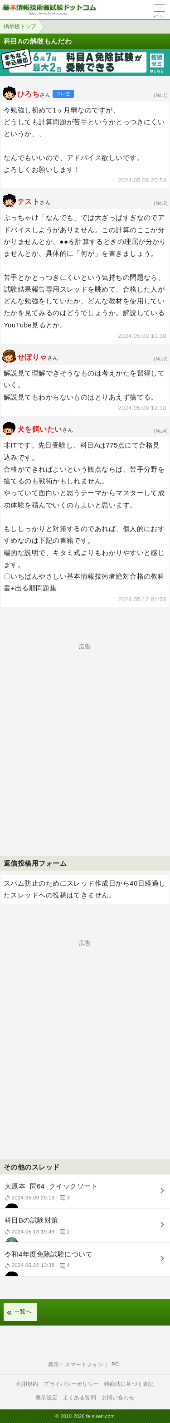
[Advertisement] (85, 734)
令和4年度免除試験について (84, 1263)
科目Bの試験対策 (84, 1229)
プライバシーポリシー (71, 1384)
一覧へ (23, 1311)
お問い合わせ (118, 1397)
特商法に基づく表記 (129, 1384)
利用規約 (27, 1384)
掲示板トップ (20, 26)
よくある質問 (79, 1397)
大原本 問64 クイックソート (84, 1195)
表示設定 (46, 1397)
